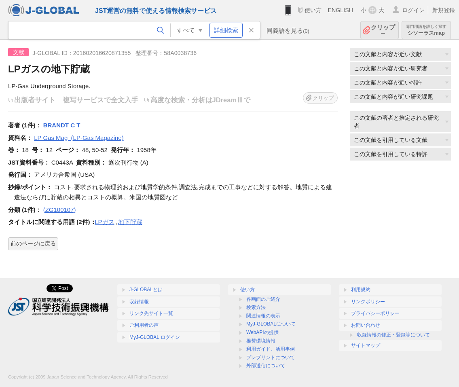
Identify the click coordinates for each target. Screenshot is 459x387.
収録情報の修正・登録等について (393, 335)
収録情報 (139, 302)
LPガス (104, 221)
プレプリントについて (270, 357)
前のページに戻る (33, 243)
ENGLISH (340, 10)
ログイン (413, 10)
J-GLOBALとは (146, 289)
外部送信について (265, 365)
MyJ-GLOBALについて (271, 324)
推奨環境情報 (260, 341)
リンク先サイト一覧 (151, 313)
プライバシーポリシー (375, 313)
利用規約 (360, 289)
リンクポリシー (368, 302)
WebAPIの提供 (262, 332)
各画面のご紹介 (263, 299)
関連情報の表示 (263, 316)
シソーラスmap (426, 30)
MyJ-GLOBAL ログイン (154, 337)
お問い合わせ (365, 325)
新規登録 (443, 10)
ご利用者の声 (144, 325)
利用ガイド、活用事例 (270, 349)
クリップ (383, 30)
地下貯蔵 (130, 221)
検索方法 (256, 307)
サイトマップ (365, 345)
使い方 (313, 10)
